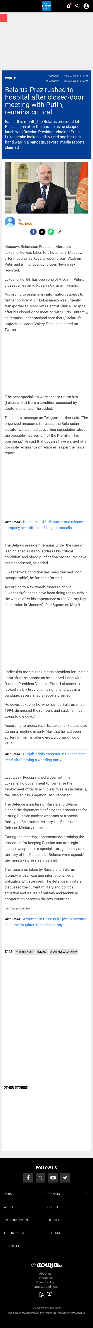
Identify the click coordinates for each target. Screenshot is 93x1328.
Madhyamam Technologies (39, 1312)
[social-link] (59, 231)
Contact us (45, 1278)
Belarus (41, 951)
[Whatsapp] (50, 231)
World (11, 78)
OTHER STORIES (16, 1088)
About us (45, 1273)
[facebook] (33, 231)
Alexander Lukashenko (63, 951)
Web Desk (25, 223)
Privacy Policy (45, 1282)
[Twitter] (42, 231)
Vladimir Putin (24, 951)
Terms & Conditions (45, 1286)
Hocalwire (78, 1312)
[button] (6, 6)
